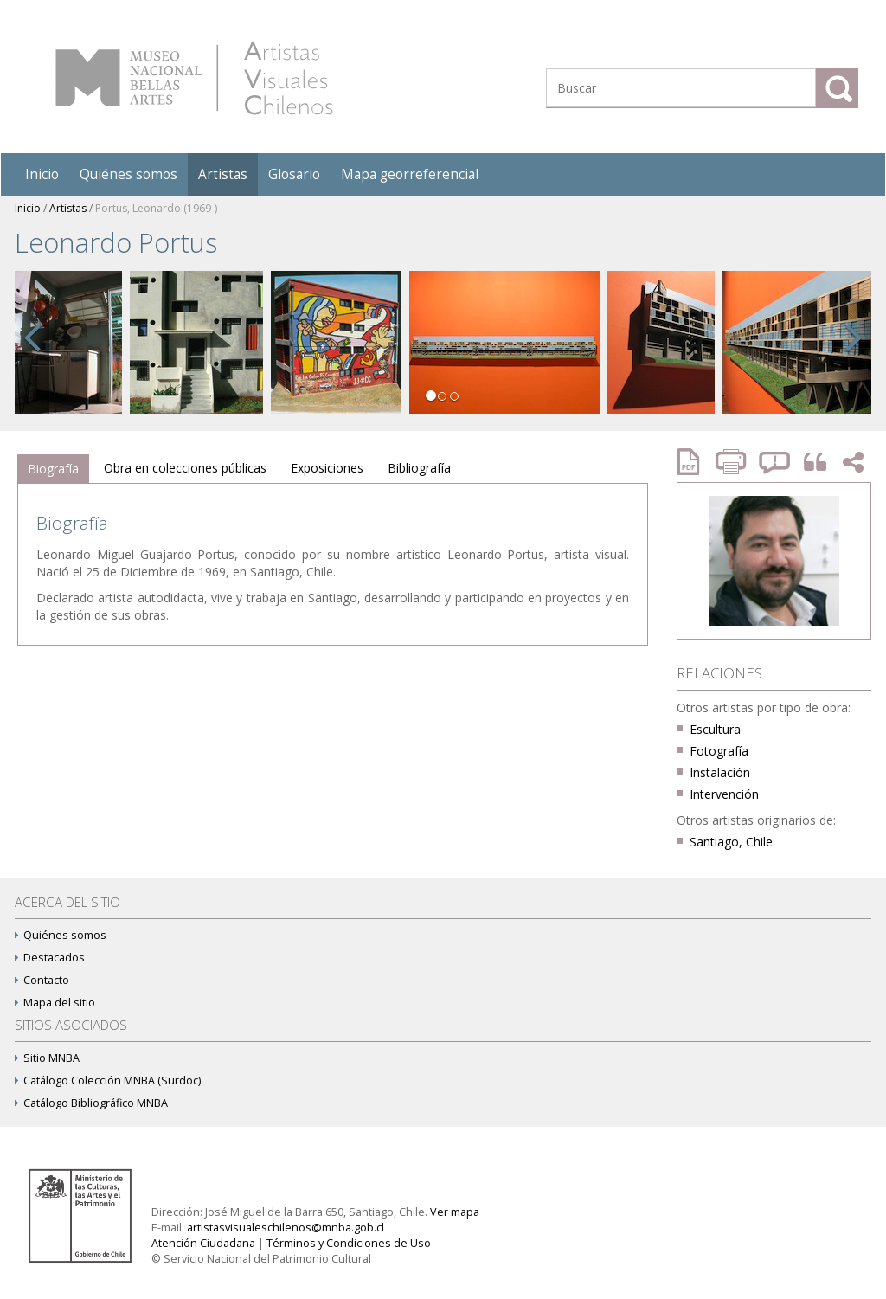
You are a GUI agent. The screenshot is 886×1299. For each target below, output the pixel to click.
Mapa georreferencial (409, 174)
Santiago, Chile (731, 841)
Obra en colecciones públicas (185, 468)
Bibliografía (419, 468)
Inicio (42, 174)
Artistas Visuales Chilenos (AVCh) (194, 78)
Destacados (50, 957)
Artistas (222, 174)
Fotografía (719, 751)
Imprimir (733, 461)
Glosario (294, 174)
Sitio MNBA (47, 1058)
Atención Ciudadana (203, 1243)
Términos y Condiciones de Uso (348, 1243)
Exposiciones (327, 468)
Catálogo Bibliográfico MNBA (91, 1103)
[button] (32, 356)
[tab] (53, 469)
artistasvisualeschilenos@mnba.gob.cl (285, 1227)
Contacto (42, 980)
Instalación (720, 772)
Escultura (715, 729)
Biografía (53, 468)
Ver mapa (454, 1212)
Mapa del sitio (55, 1002)
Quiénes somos (128, 174)
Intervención (724, 794)
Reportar (775, 461)
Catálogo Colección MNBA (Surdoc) (108, 1080)
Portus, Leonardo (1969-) (156, 208)
